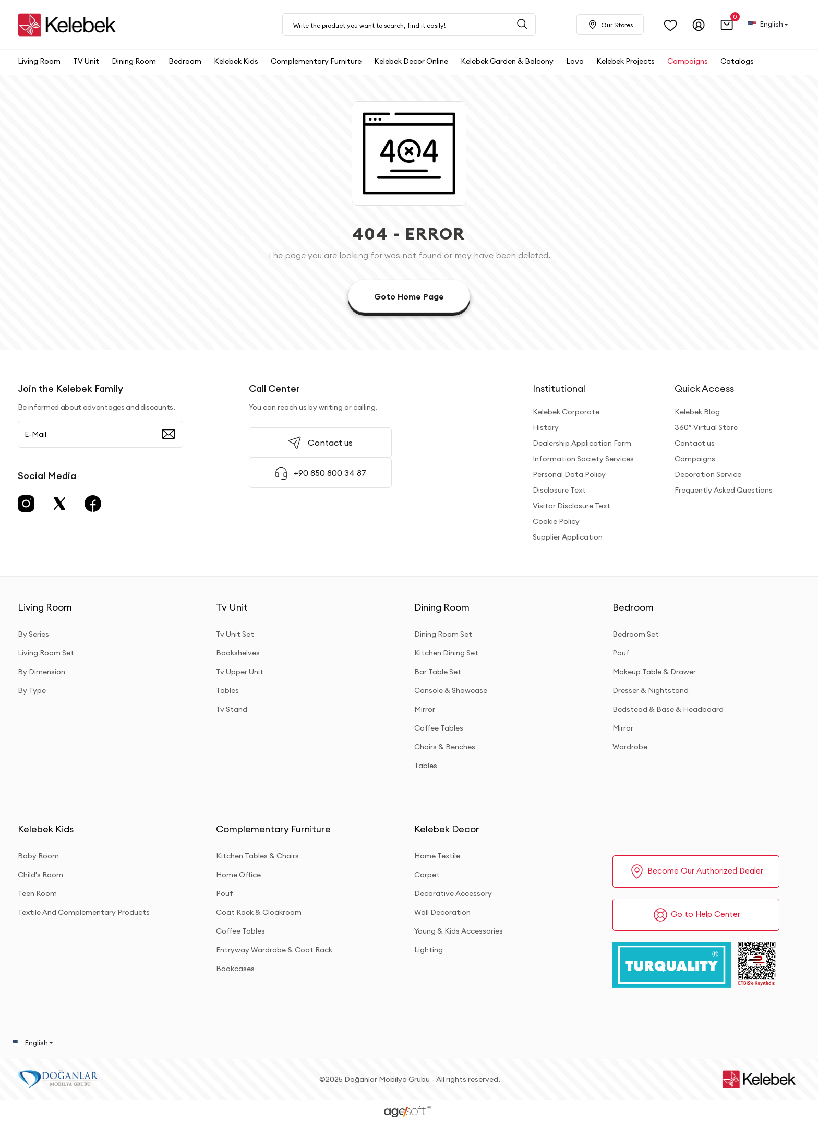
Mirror (424, 709)
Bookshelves (238, 653)
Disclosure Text (559, 490)
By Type (32, 690)
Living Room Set (46, 653)
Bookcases (235, 968)
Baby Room (38, 856)
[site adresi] (70, 25)
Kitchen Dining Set (446, 653)
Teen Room (37, 893)
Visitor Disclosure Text (571, 505)
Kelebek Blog (697, 411)
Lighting (428, 949)
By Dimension (41, 671)
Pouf (621, 653)
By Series (33, 634)
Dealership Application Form (582, 443)
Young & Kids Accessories (458, 931)
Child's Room (40, 874)
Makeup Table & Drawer (654, 671)
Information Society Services (583, 458)
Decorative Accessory (453, 893)
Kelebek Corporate (566, 411)
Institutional (559, 389)
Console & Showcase (450, 690)
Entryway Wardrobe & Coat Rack (274, 949)
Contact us (695, 443)
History (546, 427)
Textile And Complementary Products (84, 912)
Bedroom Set (635, 634)
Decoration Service (708, 474)
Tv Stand (231, 709)
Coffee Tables (438, 728)
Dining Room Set (443, 634)
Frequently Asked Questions (724, 490)
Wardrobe (629, 746)
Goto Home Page (409, 296)
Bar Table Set (437, 671)
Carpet (427, 874)
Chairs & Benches (444, 746)
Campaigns (695, 458)
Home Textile (437, 856)
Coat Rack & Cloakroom (259, 912)
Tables (227, 690)
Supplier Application (568, 537)
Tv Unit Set (235, 634)
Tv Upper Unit (239, 671)
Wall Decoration (442, 912)
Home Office (238, 874)
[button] (727, 24)
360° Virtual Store (706, 427)
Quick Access (704, 389)
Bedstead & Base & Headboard (668, 709)
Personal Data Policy (569, 474)
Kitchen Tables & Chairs (257, 856)
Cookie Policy (556, 521)
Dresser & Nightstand (650, 690)
